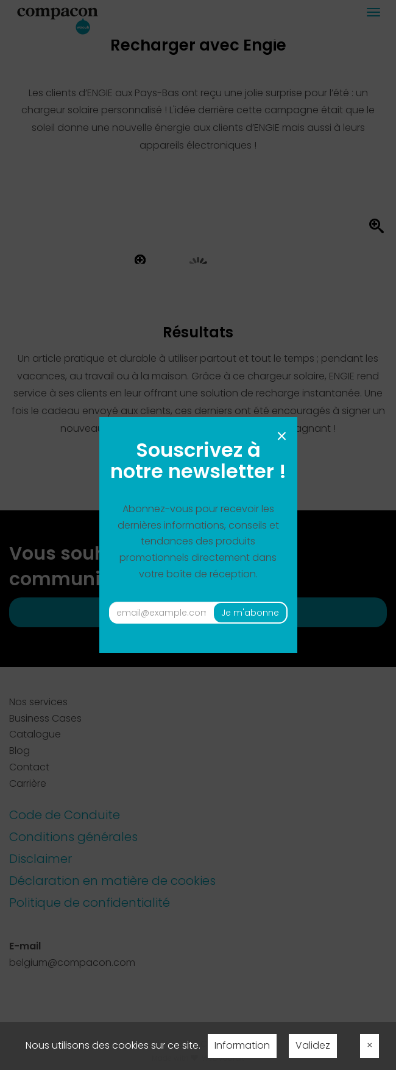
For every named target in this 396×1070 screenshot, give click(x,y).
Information (242, 1045)
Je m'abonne (250, 613)
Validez (312, 1045)
